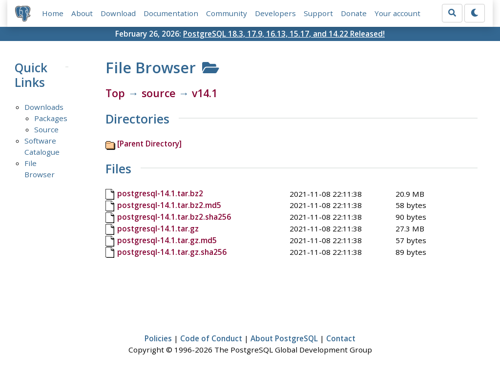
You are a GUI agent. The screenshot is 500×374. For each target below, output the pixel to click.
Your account (397, 13)
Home (52, 13)
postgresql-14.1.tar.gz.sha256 (172, 252)
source (159, 93)
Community (226, 13)
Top (115, 93)
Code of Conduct (211, 338)
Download (118, 13)
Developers (275, 13)
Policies (158, 338)
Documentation (171, 13)
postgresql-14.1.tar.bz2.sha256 (174, 217)
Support (318, 13)
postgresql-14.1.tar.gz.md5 (167, 240)
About (82, 13)
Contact (340, 338)
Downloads (43, 107)
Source (46, 129)
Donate (354, 13)
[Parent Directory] (149, 143)
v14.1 (204, 93)
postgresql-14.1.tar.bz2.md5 (169, 205)
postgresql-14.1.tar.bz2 (160, 193)
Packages (50, 118)
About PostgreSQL (284, 338)
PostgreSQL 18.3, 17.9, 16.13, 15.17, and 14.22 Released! (284, 34)
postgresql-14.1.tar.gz (158, 228)
